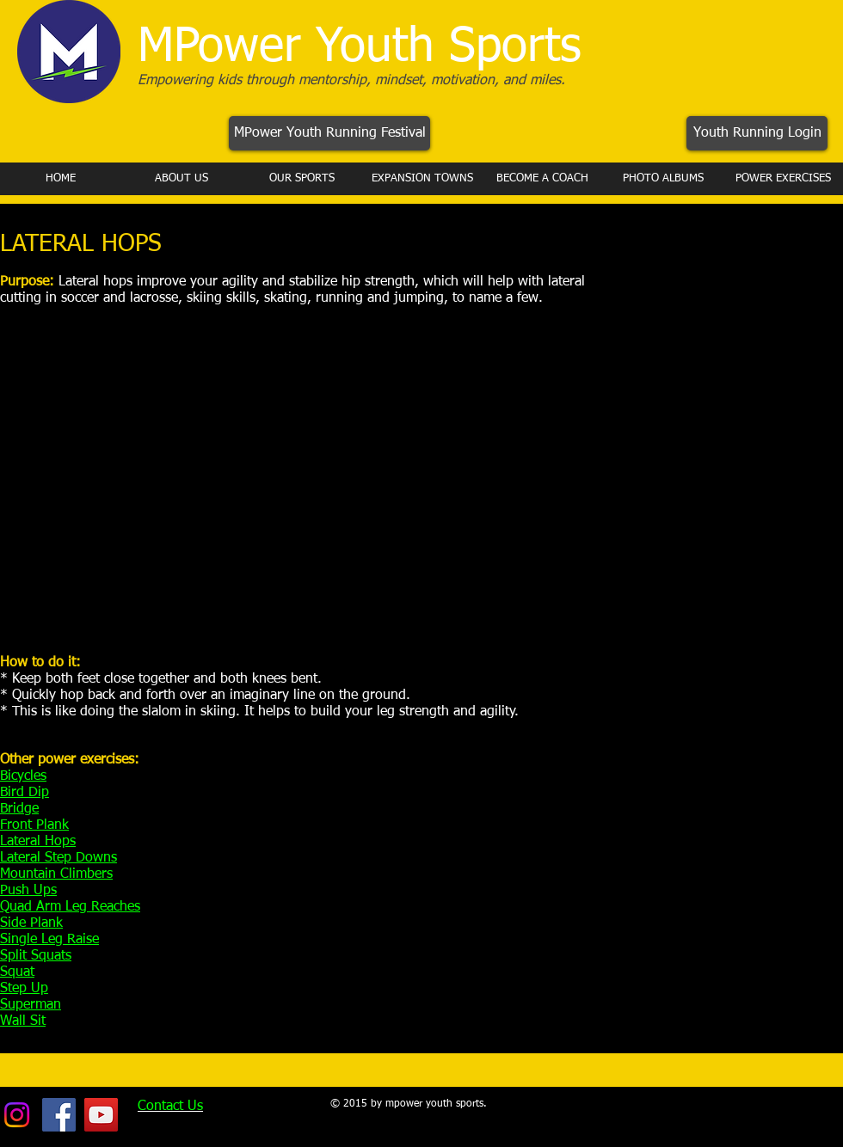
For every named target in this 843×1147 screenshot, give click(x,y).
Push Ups (28, 891)
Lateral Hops (38, 842)
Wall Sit (23, 1021)
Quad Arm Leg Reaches (70, 907)
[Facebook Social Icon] (59, 1115)
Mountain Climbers (56, 874)
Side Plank (31, 923)
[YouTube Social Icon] (101, 1115)
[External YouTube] (267, 485)
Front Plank (34, 825)
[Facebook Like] (721, 1106)
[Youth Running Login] (757, 133)
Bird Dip (24, 793)
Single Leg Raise (49, 940)
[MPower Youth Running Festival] (329, 133)
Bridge (19, 809)
